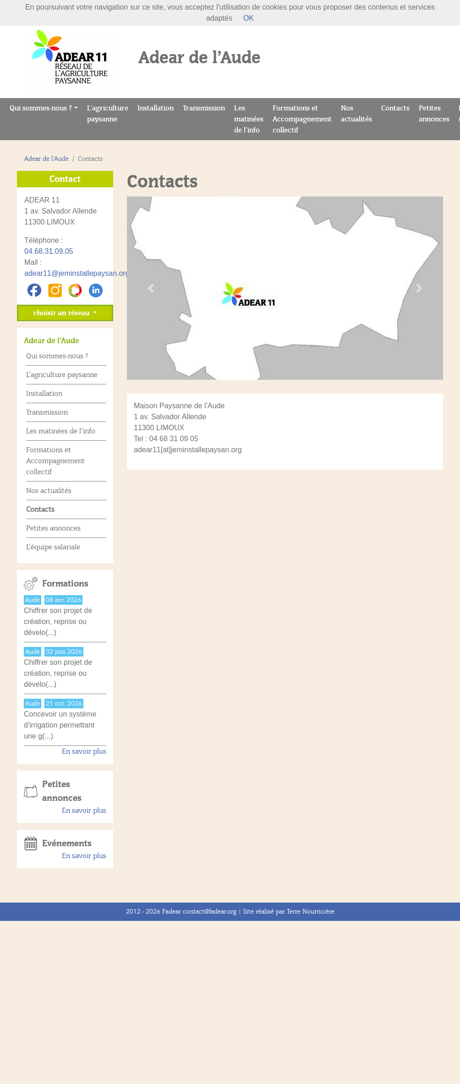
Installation (157, 107)
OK (248, 18)
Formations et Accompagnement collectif (302, 119)
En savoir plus (84, 751)
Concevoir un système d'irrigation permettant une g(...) (60, 725)
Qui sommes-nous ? (41, 108)
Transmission (206, 107)
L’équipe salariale (53, 547)
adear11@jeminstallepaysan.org (77, 273)
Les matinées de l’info (251, 119)
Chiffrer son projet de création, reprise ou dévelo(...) (58, 621)
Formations (65, 583)
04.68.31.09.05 (48, 251)
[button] (151, 288)
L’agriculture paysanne (110, 114)
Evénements (67, 843)
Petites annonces (436, 114)
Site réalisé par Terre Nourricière (288, 911)
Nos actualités (359, 114)
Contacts (397, 107)
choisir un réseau (62, 313)
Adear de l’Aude (46, 159)
